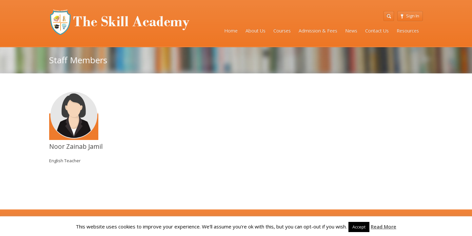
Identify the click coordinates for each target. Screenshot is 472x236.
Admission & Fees (318, 31)
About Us (256, 31)
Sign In (410, 16)
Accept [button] (358, 227)
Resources (408, 31)
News (351, 31)
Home (231, 31)
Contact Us (377, 31)
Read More (383, 226)
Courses (282, 31)
